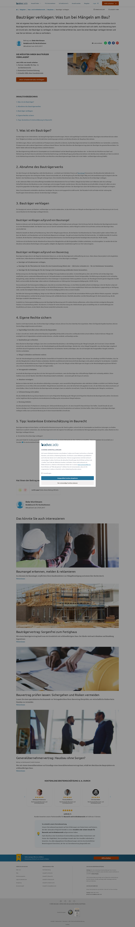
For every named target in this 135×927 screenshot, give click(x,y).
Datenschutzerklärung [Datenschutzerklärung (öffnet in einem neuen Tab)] (84, 464)
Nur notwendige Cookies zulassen (68, 483)
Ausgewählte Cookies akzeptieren (67, 478)
